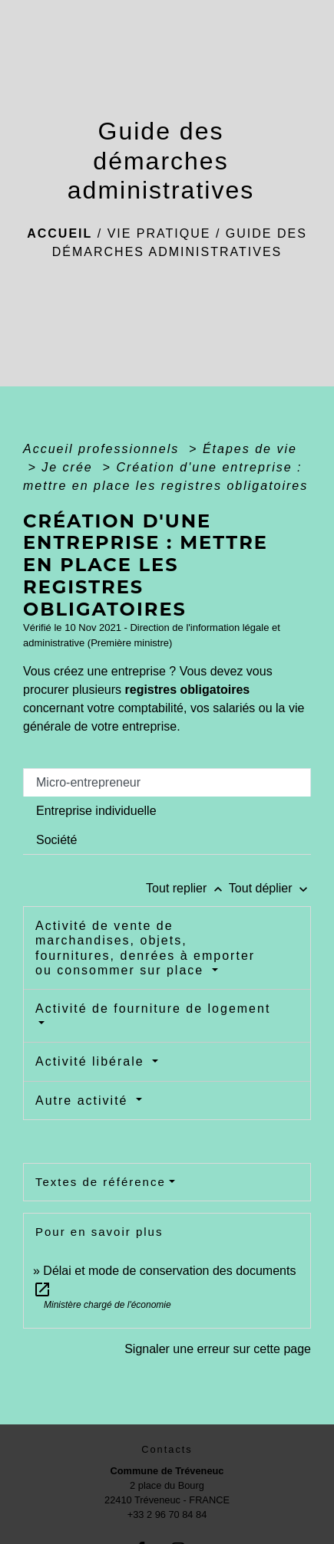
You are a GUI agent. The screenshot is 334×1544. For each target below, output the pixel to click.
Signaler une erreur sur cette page (217, 1348)
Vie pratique (159, 233)
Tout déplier (270, 888)
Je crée (69, 467)
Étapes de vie (250, 448)
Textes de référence (100, 1181)
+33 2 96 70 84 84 (167, 1514)
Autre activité (84, 1100)
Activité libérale (92, 1061)
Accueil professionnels (103, 448)
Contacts (167, 1449)
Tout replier (187, 888)
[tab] (167, 782)
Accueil (59, 233)
